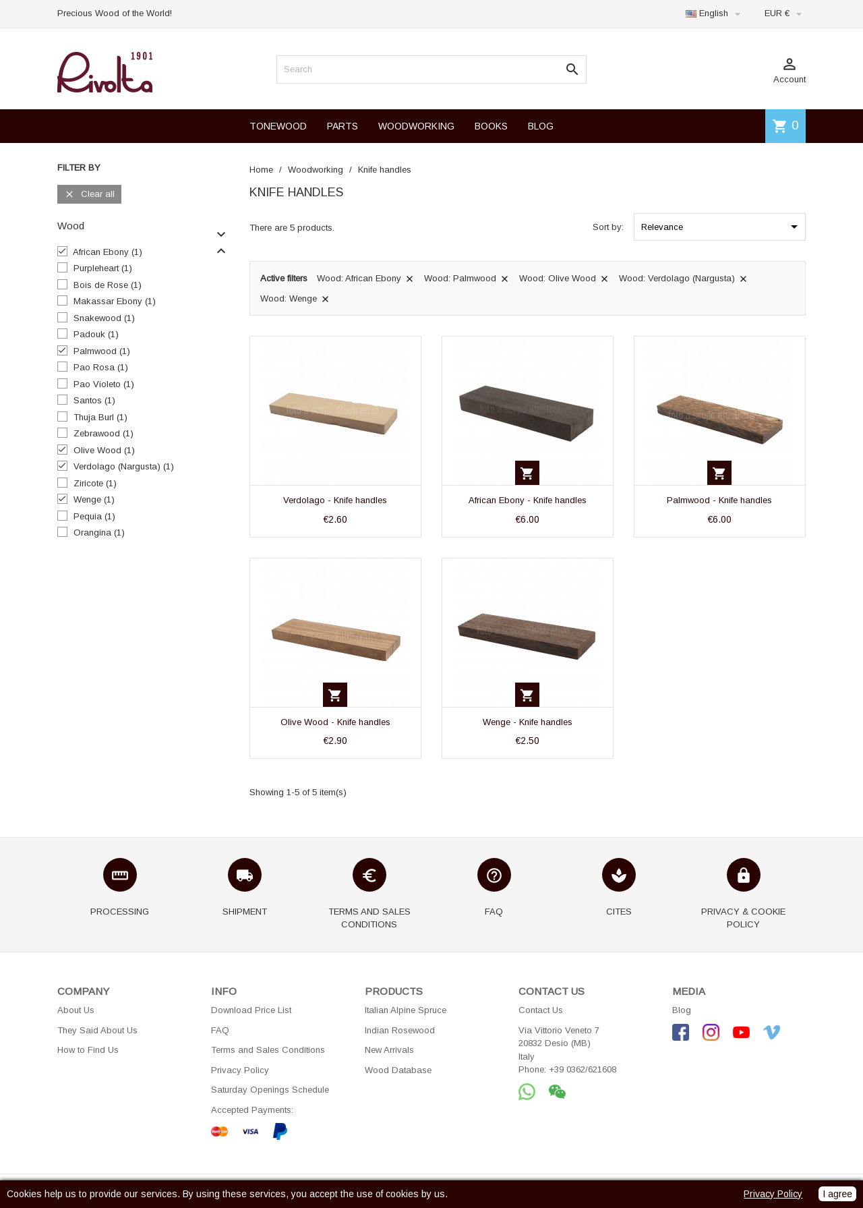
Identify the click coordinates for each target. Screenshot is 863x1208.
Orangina (99, 532)
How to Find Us (88, 1050)
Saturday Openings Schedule (270, 1090)
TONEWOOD (278, 126)
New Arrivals (389, 1050)
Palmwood (101, 351)
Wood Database (398, 1070)
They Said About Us (97, 1030)
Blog (681, 1010)
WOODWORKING (416, 126)
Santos (94, 400)
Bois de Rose (107, 285)
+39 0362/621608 (582, 1069)
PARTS (342, 126)
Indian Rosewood (400, 1030)
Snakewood (104, 318)
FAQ (220, 1030)
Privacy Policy (240, 1070)
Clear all (89, 194)
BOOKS (491, 126)
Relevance (721, 227)
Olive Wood (104, 450)
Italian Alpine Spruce (405, 1010)
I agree (837, 1193)
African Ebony (107, 252)
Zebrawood (103, 433)
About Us (75, 1010)
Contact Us (540, 1010)
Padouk (96, 334)
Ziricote (95, 483)
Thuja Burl (100, 417)
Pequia (94, 516)
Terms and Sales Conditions (268, 1050)
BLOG (541, 126)
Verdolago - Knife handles (335, 500)
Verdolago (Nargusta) (123, 466)
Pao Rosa (100, 367)
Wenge (94, 499)
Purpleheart (102, 268)
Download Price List (251, 1010)
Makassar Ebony (114, 301)
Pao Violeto (103, 384)
